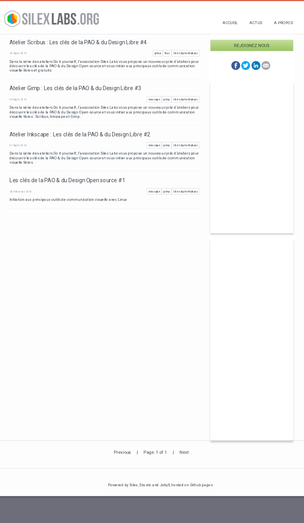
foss (167, 53)
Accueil (230, 23)
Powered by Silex (123, 485)
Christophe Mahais (186, 53)
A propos (283, 23)
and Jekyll (161, 485)
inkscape (154, 99)
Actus (255, 23)
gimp (158, 53)
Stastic (145, 485)
